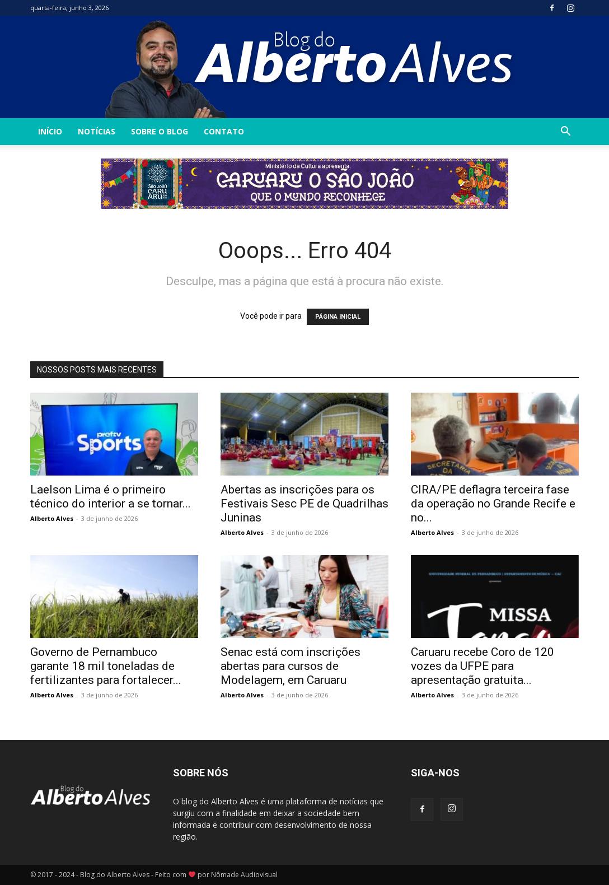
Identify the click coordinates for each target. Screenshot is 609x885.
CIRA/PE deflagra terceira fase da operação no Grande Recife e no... (493, 503)
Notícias (96, 131)
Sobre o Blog (159, 131)
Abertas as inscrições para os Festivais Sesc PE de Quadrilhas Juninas (304, 503)
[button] (565, 132)
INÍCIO (50, 131)
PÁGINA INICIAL (337, 316)
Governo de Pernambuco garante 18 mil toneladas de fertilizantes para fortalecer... (105, 666)
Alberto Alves (51, 518)
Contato (224, 131)
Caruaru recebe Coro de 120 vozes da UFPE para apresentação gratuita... (482, 666)
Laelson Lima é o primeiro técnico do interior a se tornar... (110, 496)
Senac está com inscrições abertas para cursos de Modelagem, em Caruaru (290, 666)
